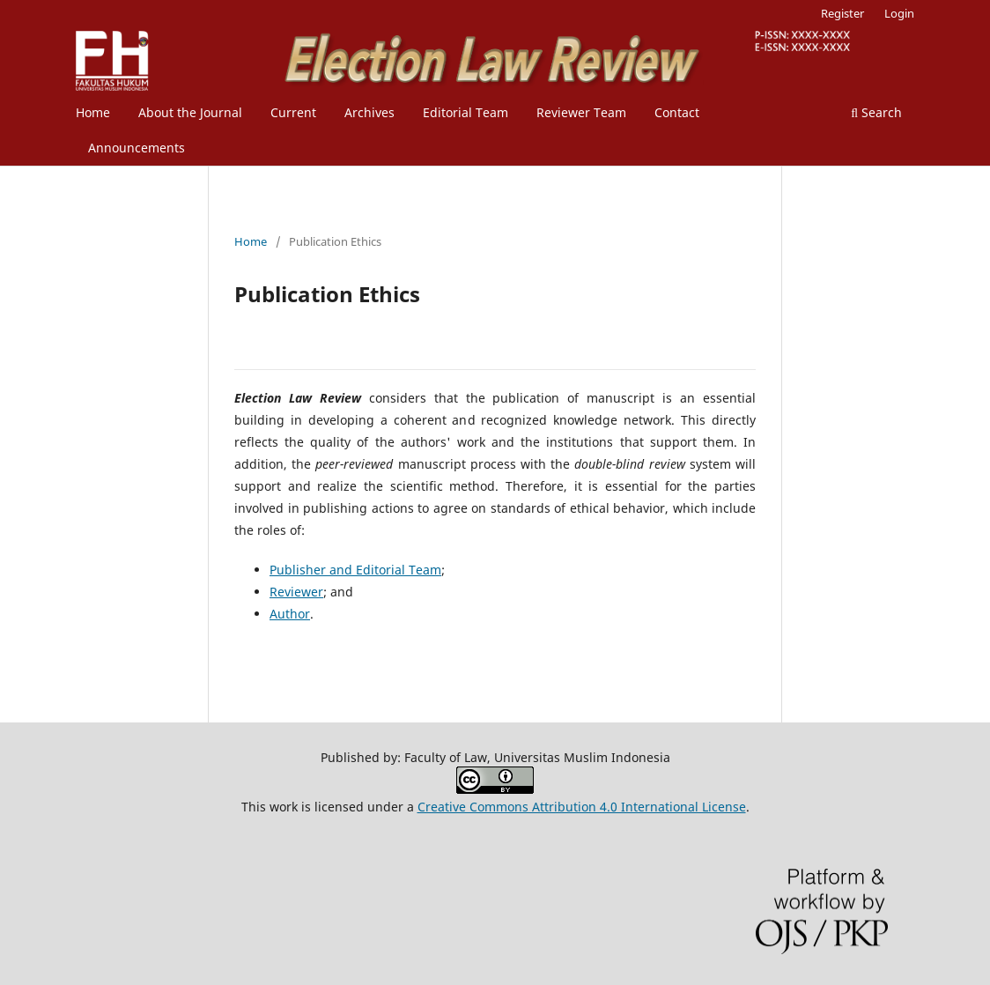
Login (899, 13)
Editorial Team (465, 112)
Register (842, 13)
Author (290, 613)
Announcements (136, 147)
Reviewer (296, 591)
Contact (676, 112)
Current (293, 112)
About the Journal (190, 112)
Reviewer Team (581, 112)
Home (93, 112)
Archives (369, 112)
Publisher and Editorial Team (355, 569)
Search (876, 112)
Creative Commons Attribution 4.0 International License (581, 806)
